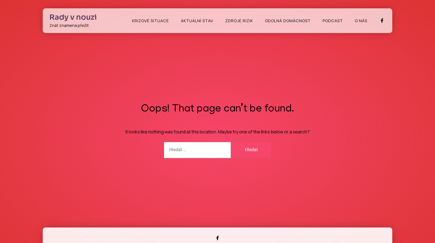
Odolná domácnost (288, 20)
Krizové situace (150, 20)
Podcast (333, 20)
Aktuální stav (197, 20)
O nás (361, 20)
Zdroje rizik (239, 20)
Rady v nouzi (73, 17)
